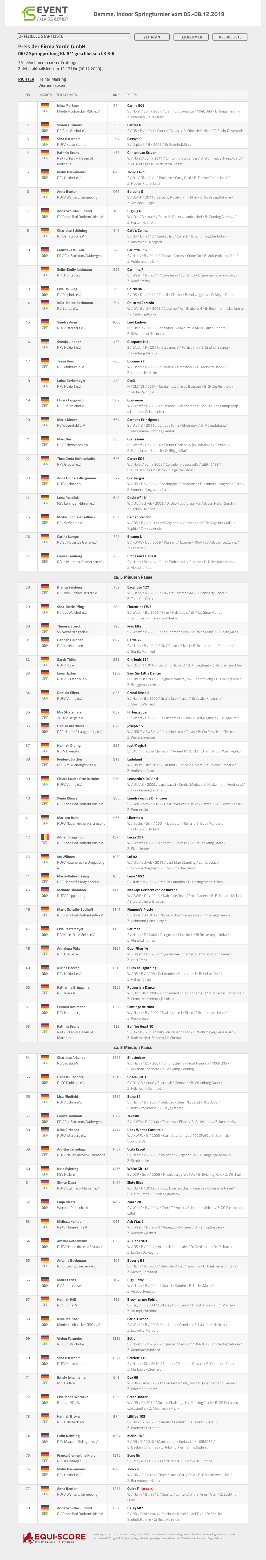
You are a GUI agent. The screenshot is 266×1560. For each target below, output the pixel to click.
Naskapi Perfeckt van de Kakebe (152, 890)
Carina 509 (136, 105)
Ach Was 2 (135, 1221)
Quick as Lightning (142, 968)
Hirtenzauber (138, 712)
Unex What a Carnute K (145, 1130)
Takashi (133, 1116)
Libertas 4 (135, 818)
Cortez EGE (136, 458)
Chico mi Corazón (141, 303)
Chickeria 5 (136, 289)
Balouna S (135, 191)
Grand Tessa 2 (138, 693)
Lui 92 (132, 857)
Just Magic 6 (137, 745)
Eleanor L (135, 536)
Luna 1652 (136, 876)
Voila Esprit (136, 1149)
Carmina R (135, 269)
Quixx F (141, 1488)
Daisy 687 (135, 1508)
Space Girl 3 (137, 1077)
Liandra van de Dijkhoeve (147, 798)
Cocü (131, 381)
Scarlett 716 (137, 1358)
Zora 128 (134, 1202)
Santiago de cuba (141, 1007)
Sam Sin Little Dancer (144, 673)
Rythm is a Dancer (142, 987)
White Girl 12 (138, 1169)
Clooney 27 (136, 361)
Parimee (134, 929)
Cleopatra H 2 (138, 342)
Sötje (131, 1338)
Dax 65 (133, 1377)
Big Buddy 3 (137, 1280)
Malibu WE (136, 1436)
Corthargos (136, 478)
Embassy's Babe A (142, 556)
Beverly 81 (136, 1260)
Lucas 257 (135, 837)
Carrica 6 (134, 125)
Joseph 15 (135, 726)
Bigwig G (134, 211)
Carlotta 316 (137, 250)
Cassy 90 (134, 139)
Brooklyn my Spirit (142, 1299)
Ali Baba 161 (137, 1241)
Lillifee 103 (136, 1416)
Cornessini (136, 439)
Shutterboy (136, 1057)
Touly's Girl (136, 172)
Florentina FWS (139, 607)
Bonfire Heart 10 (140, 1026)
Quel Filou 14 (138, 948)
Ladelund (135, 759)
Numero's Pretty (140, 909)
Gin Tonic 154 (138, 659)
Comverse (135, 400)
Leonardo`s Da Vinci (143, 779)
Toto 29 (133, 1469)
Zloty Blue (135, 1182)
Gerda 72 (134, 640)
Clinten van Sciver (141, 152)
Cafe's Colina (137, 230)
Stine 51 (134, 1096)
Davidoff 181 (138, 497)
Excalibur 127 (138, 587)
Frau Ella (134, 626)
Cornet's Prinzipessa (143, 419)
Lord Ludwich (138, 322)
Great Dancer (137, 1397)
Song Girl (134, 1455)
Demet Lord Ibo (139, 517)
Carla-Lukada (138, 1319)
